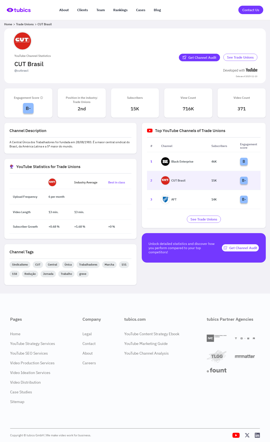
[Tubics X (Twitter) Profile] (247, 435)
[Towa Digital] (247, 338)
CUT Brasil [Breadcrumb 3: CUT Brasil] (45, 24)
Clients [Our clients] (82, 10)
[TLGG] (219, 356)
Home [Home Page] (15, 333)
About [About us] (64, 10)
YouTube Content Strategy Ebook (151, 333)
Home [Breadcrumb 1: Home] (8, 24)
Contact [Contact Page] (89, 343)
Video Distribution (25, 382)
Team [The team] (100, 10)
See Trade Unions (240, 57)
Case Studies (21, 392)
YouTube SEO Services (29, 353)
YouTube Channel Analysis (146, 353)
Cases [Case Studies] (140, 10)
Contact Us (250, 10)
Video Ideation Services (30, 372)
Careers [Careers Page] (89, 363)
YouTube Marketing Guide (146, 343)
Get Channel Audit (199, 57)
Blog (157, 10)
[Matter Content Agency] (247, 356)
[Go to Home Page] (19, 10)
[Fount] (219, 370)
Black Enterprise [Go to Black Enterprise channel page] (177, 161)
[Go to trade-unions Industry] (240, 57)
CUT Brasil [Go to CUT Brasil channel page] (173, 180)
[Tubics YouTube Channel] (236, 435)
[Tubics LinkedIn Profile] (257, 435)
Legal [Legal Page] (87, 333)
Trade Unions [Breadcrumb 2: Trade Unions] (25, 24)
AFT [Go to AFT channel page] (169, 199)
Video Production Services (32, 363)
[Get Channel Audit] (199, 57)
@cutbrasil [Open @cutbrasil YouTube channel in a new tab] (21, 70)
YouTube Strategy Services (32, 343)
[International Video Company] (219, 338)
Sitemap (17, 401)
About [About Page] (87, 353)
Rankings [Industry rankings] (120, 10)
